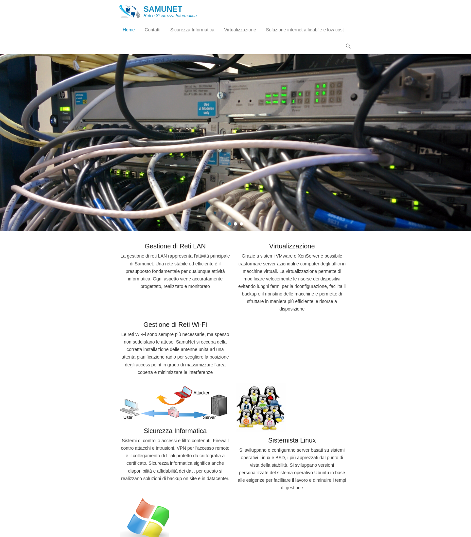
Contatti (152, 29)
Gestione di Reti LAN (175, 246)
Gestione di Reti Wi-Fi (175, 324)
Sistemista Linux (292, 440)
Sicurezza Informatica (192, 29)
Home (129, 29)
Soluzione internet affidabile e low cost (305, 29)
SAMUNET (163, 9)
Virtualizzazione (240, 29)
